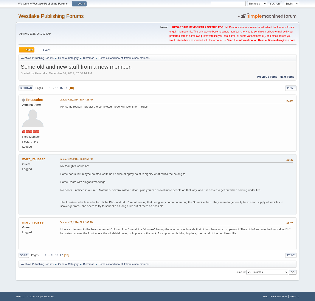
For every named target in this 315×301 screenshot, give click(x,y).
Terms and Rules (278, 296)
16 (61, 88)
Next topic (287, 76)
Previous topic (267, 76)
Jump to (240, 271)
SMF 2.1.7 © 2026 (25, 296)
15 (56, 88)
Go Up (24, 255)
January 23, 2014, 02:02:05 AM (76, 222)
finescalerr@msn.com (281, 40)
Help (265, 296)
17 (65, 88)
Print (291, 88)
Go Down (26, 88)
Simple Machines (45, 296)
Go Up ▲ (294, 296)
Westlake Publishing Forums (51, 16)
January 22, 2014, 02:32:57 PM (76, 159)
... (53, 88)
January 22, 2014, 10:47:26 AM (76, 99)
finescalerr (35, 100)
